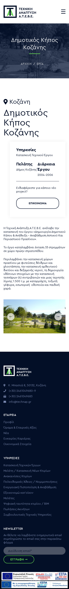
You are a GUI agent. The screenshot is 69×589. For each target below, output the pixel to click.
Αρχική (26, 64)
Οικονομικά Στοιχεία (17, 444)
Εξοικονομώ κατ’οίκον (18, 492)
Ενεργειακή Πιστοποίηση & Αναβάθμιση (29, 487)
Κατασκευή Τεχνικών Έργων (21, 465)
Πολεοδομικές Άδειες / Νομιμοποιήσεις (30, 481)
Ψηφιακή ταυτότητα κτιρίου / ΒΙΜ (26, 503)
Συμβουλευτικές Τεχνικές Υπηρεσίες (27, 514)
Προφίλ (8, 422)
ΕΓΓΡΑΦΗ (18, 559)
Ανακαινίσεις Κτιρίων (17, 476)
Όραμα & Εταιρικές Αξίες (20, 427)
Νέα (6, 433)
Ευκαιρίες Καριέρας (17, 438)
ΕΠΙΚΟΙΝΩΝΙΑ (38, 203)
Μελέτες (9, 498)
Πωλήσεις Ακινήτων (16, 509)
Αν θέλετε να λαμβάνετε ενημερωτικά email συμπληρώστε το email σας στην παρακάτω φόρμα (32, 538)
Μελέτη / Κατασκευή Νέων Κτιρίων (26, 470)
